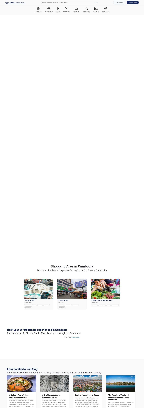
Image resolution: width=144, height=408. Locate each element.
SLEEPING (96, 10)
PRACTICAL (76, 10)
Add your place (133, 2)
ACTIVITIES (38, 10)
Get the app (119, 2)
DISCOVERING (48, 10)
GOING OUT (66, 10)
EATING (58, 10)
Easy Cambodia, (22, 369)
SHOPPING (86, 10)
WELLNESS (105, 10)
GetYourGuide (76, 337)
